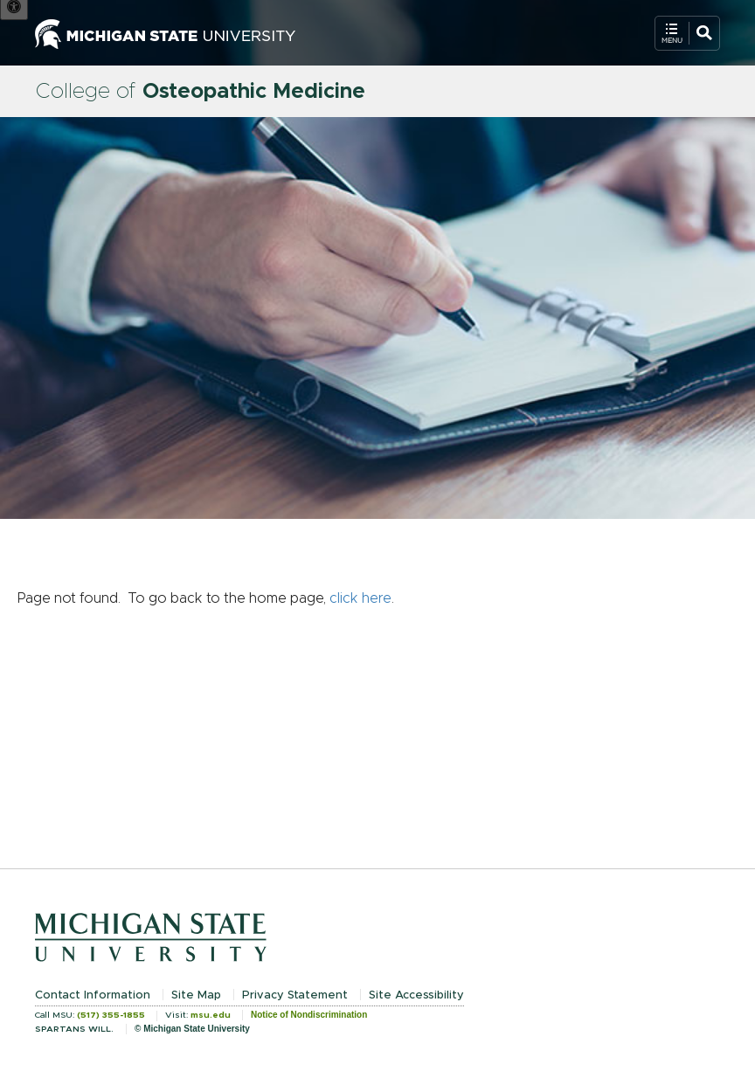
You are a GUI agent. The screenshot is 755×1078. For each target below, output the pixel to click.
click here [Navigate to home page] (360, 598)
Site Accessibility (416, 995)
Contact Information (92, 995)
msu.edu (210, 1015)
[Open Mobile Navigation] (687, 33)
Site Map (196, 995)
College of (200, 91)
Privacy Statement (295, 995)
